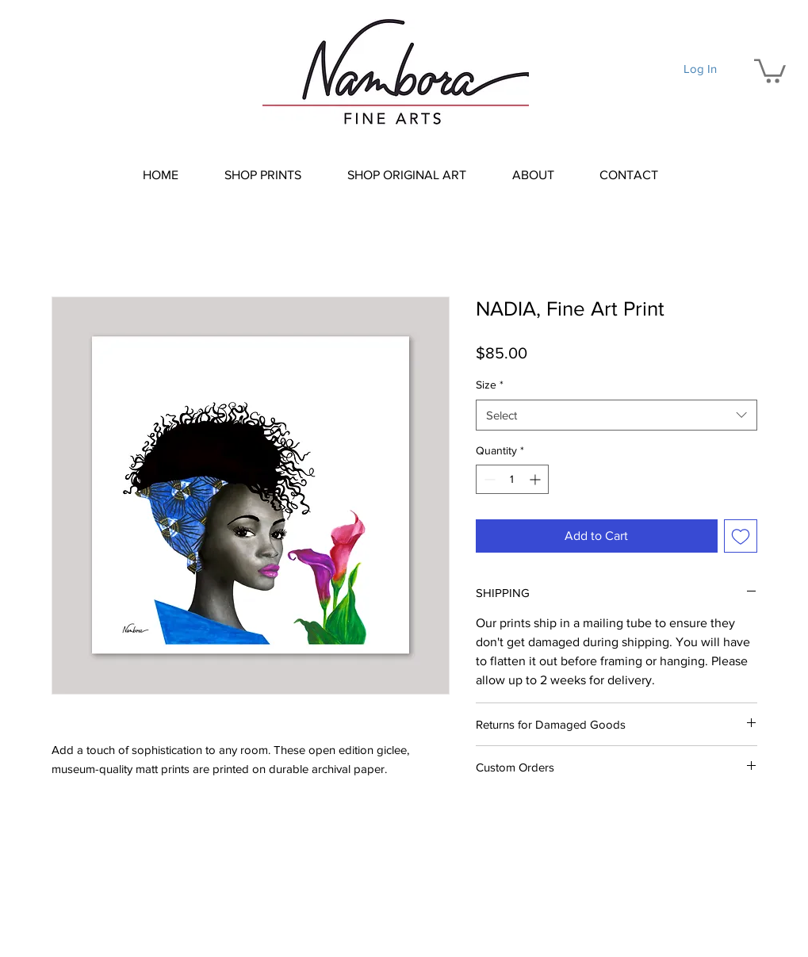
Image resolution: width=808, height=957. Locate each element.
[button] (770, 69)
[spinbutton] (512, 479)
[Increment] (536, 479)
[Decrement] (488, 479)
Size (490, 384)
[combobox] (616, 415)
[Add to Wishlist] (740, 536)
